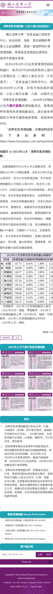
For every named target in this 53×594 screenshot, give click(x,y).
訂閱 (40, 554)
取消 (48, 554)
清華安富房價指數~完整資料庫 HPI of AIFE (25, 520)
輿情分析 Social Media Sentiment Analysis (25, 539)
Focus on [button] (26, 562)
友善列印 (6, 338)
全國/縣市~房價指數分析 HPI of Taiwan (23, 525)
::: (1, 19)
